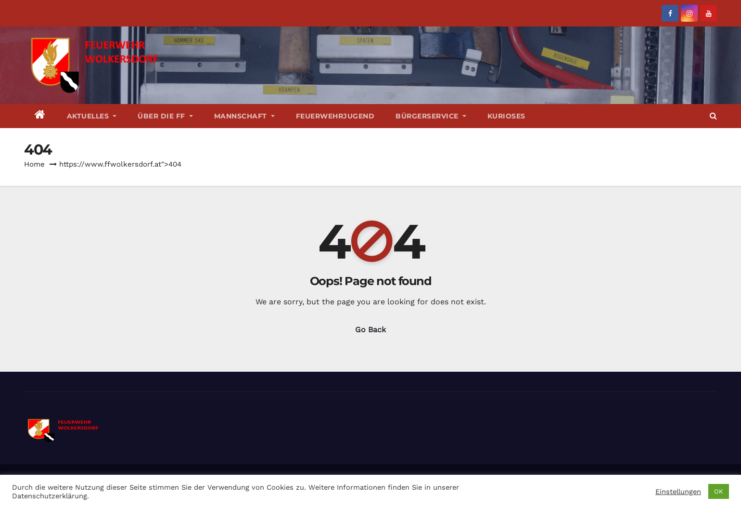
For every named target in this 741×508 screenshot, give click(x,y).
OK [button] (718, 491)
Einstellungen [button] (678, 491)
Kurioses (506, 116)
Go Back (370, 329)
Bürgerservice (431, 116)
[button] (713, 115)
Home (34, 164)
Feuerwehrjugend (335, 116)
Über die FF (165, 116)
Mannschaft (244, 116)
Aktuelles (92, 116)
